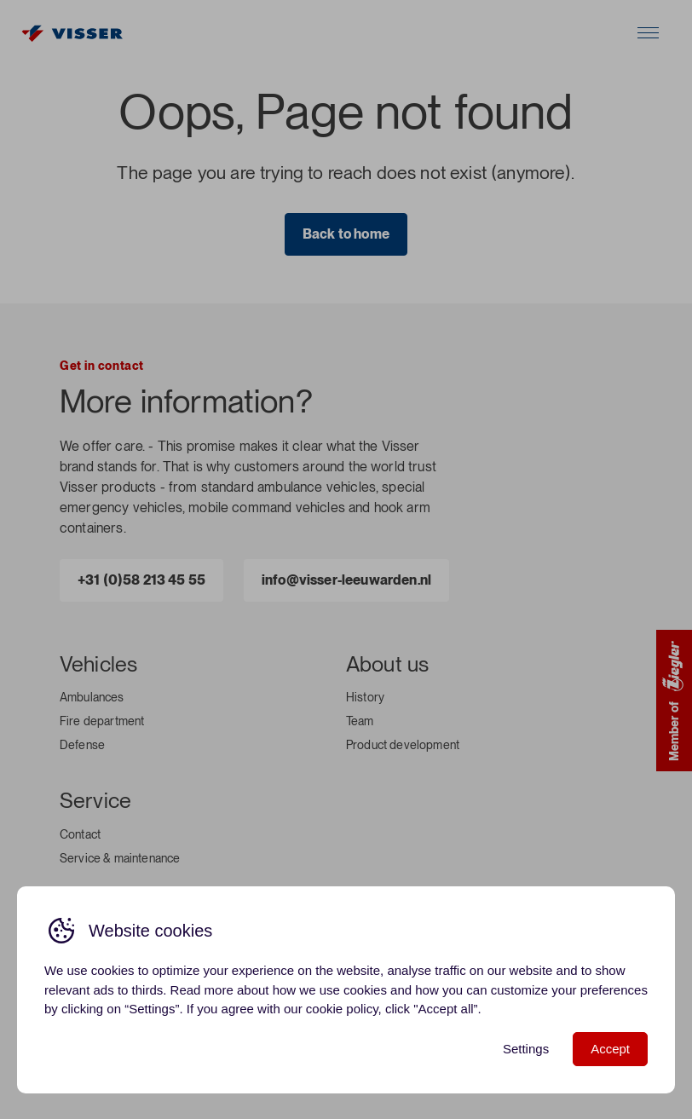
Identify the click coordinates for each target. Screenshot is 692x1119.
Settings (526, 1048)
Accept (610, 1048)
